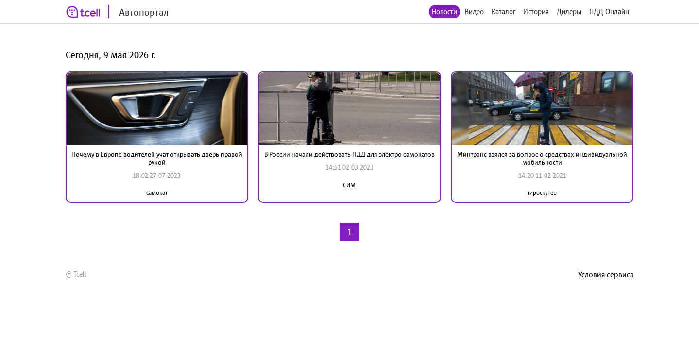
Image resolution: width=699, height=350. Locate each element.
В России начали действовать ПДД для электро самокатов (349, 154)
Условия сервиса (606, 274)
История (536, 11)
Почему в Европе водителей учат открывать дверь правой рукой (156, 158)
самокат (157, 192)
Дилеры (569, 11)
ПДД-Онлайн (609, 11)
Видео (474, 11)
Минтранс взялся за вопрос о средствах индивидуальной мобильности (542, 158)
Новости (444, 11)
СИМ (349, 185)
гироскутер (542, 192)
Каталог (503, 11)
